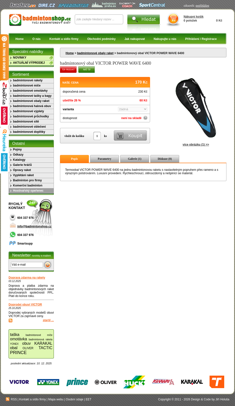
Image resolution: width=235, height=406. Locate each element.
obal (13, 348)
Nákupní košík (193, 16)
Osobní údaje (74, 399)
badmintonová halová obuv (32, 106)
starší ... (48, 320)
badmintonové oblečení (29, 126)
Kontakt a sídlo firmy (64, 39)
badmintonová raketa (40, 339)
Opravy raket (22, 170)
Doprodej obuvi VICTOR (25, 304)
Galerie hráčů (22, 165)
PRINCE (18, 352)
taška (14, 334)
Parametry (104, 158)
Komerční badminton (27, 185)
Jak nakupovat (134, 39)
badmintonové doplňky (29, 132)
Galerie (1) (134, 158)
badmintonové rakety (28, 80)
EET (88, 399)
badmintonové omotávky (30, 90)
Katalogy (19, 159)
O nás (36, 39)
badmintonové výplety (28, 111)
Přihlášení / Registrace (201, 39)
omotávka (18, 339)
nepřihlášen (202, 5)
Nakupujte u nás (165, 39)
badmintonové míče (27, 85)
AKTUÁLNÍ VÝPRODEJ (29, 62)
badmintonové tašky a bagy (32, 96)
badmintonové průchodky (31, 116)
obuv (26, 343)
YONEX (14, 344)
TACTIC (45, 348)
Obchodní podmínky (101, 39)
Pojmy (17, 149)
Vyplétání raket (23, 175)
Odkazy (18, 154)
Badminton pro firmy (27, 180)
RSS (11, 399)
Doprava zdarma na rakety (27, 277)
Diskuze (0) (165, 158)
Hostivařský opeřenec (28, 190)
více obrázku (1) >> (196, 144)
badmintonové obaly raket (95, 53)
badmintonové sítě (26, 121)
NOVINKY (19, 57)
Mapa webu (55, 399)
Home (19, 39)
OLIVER (28, 348)
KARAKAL (43, 343)
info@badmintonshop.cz (34, 226)
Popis (74, 158)
